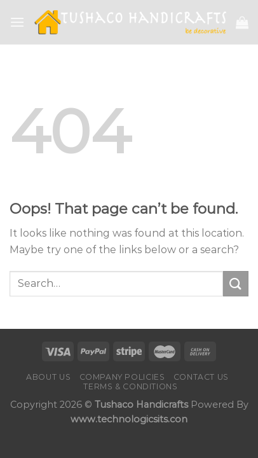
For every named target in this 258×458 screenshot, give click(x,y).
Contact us (201, 377)
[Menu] (17, 22)
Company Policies (122, 377)
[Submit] (235, 283)
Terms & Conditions (130, 386)
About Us (48, 377)
